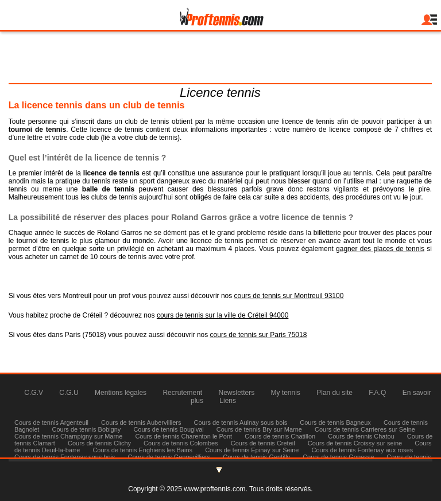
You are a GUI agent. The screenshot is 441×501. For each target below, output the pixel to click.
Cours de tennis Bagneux (335, 422)
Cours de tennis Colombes (181, 443)
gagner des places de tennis (380, 249)
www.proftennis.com (214, 489)
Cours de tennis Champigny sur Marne (68, 436)
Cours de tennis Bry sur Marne (259, 429)
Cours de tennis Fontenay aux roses (362, 450)
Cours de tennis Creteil (263, 443)
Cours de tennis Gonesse (338, 456)
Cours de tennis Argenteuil (51, 422)
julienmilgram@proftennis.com (219, 61)
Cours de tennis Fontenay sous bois (64, 456)
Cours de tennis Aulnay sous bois (241, 422)
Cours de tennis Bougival (168, 429)
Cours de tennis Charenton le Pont (183, 436)
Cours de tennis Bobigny (86, 429)
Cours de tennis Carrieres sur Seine (365, 429)
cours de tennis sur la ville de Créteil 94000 (222, 315)
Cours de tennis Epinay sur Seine (252, 450)
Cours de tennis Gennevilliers (169, 456)
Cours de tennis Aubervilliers (141, 422)
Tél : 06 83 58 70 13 (220, 75)
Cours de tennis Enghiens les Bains (142, 450)
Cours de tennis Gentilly (256, 456)
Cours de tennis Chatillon (280, 436)
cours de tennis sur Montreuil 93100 (289, 296)
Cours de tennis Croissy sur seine (355, 443)
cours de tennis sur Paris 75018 (258, 335)
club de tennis (147, 122)
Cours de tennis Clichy (100, 443)
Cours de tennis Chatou (361, 436)
